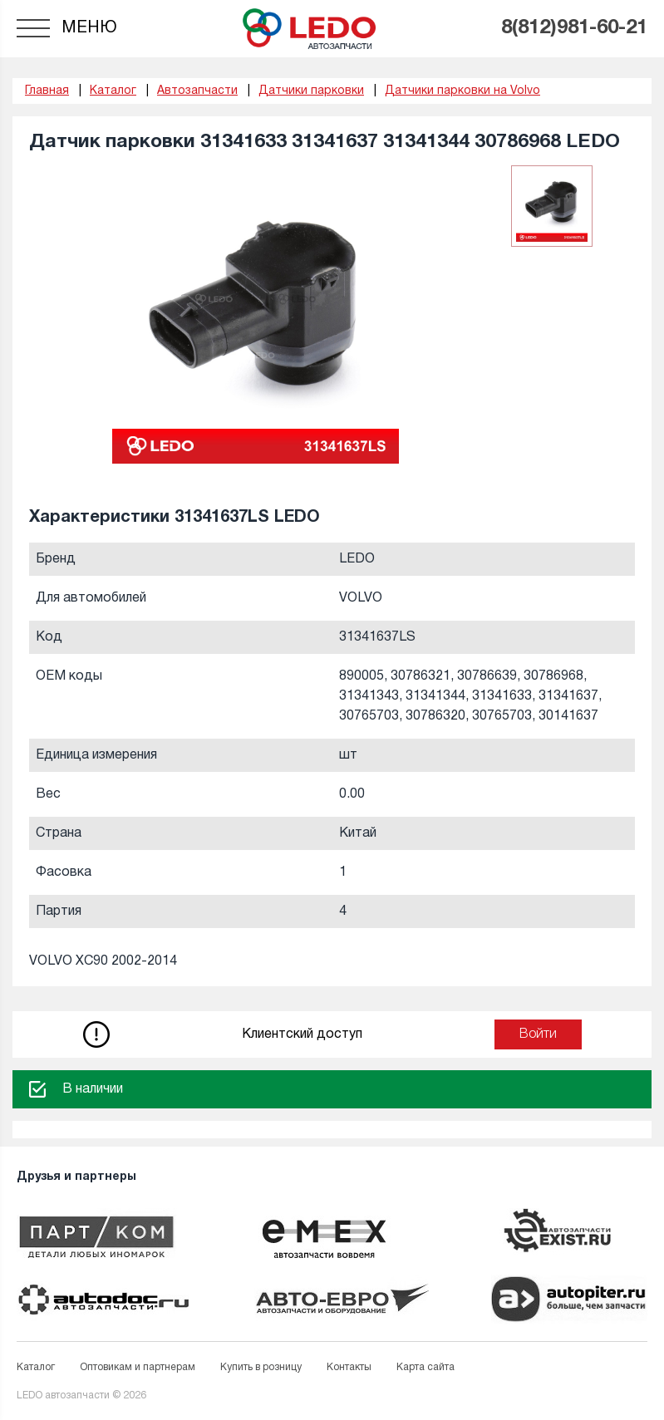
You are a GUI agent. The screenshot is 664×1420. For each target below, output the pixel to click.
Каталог (36, 1367)
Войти (538, 1034)
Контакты (349, 1367)
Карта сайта (425, 1367)
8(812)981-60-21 (574, 28)
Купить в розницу (261, 1367)
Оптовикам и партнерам (137, 1367)
